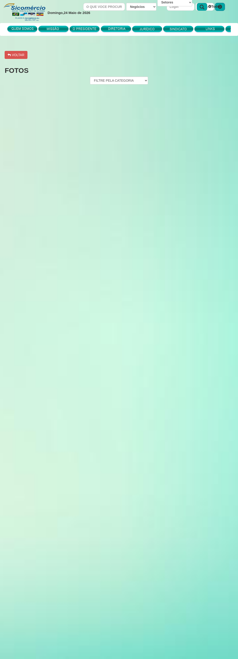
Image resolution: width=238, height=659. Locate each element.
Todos (214, 6)
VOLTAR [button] (16, 55)
